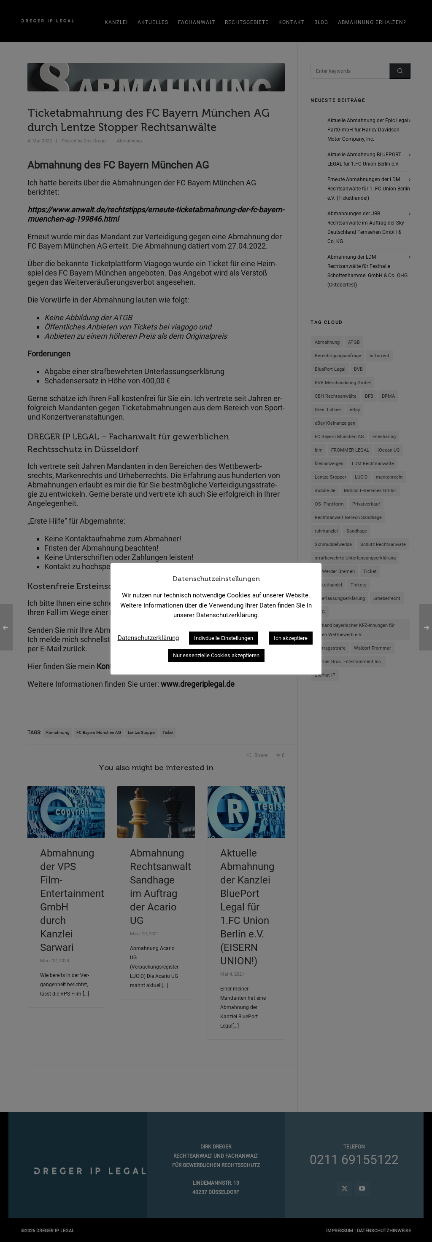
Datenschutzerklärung (148, 638)
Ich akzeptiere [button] (291, 638)
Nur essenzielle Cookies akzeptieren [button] (216, 655)
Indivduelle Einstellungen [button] (223, 638)
